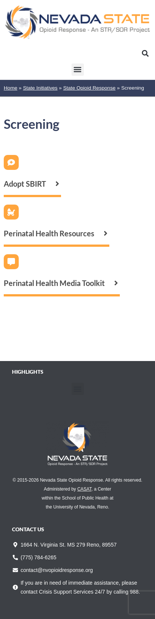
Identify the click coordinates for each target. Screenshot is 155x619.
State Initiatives (40, 88)
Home (10, 88)
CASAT (84, 489)
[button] (145, 53)
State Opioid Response (89, 88)
